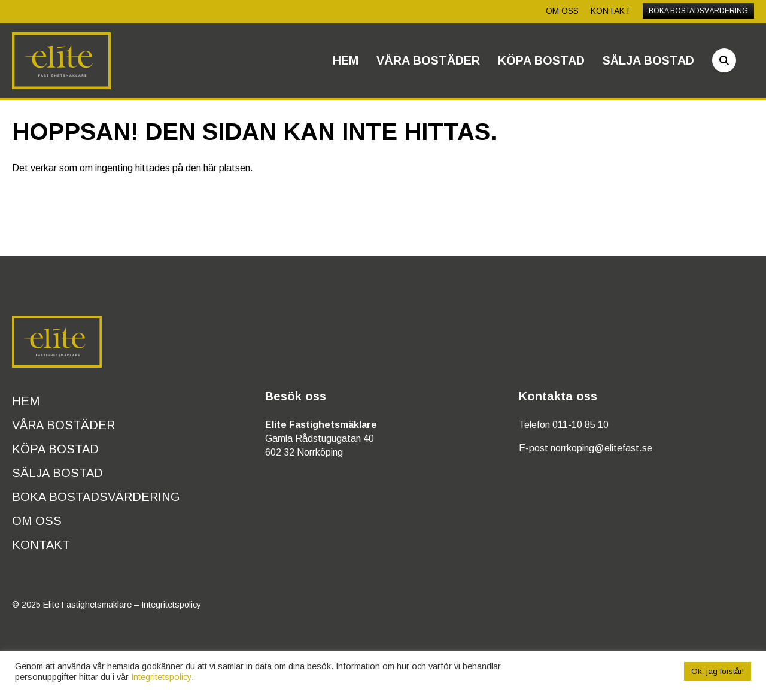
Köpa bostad (541, 60)
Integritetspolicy (171, 604)
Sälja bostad (648, 60)
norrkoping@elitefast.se (601, 448)
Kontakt (611, 11)
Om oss (562, 11)
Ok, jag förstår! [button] (717, 671)
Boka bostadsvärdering (698, 11)
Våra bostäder (428, 60)
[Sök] (724, 60)
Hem (345, 60)
